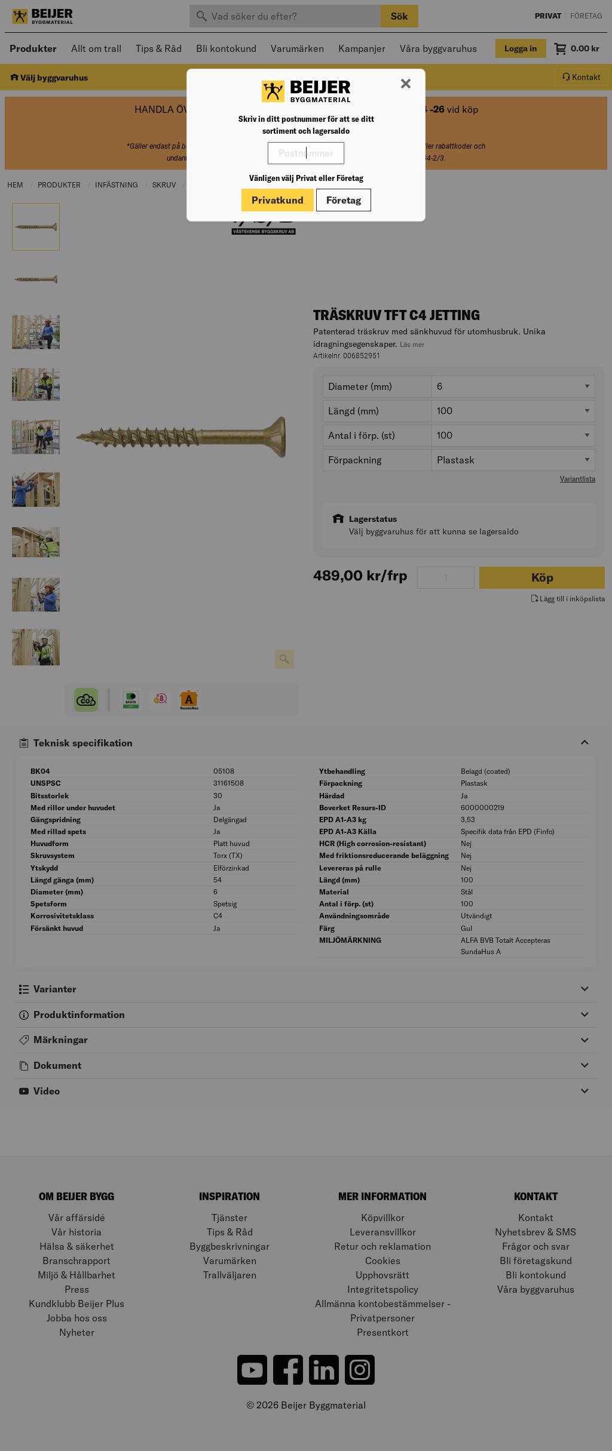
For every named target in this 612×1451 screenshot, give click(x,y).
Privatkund (278, 200)
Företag (343, 200)
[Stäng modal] (405, 84)
